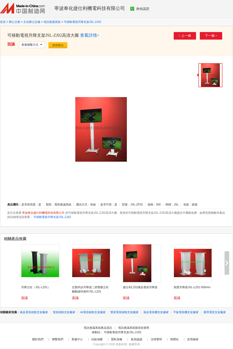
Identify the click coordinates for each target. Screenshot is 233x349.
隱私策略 (116, 339)
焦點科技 (121, 344)
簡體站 (174, 339)
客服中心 (77, 339)
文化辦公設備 (31, 22)
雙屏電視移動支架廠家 (124, 312)
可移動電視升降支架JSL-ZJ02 (82, 22)
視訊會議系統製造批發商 (133, 327)
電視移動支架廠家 (64, 312)
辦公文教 (14, 22)
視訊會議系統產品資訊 (98, 327)
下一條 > (211, 35)
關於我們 (38, 339)
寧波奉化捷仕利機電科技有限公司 (89, 8)
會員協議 (136, 339)
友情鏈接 (192, 339)
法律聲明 (156, 339)
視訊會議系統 (52, 22)
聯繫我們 (57, 339)
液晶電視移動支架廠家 (34, 312)
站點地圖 (97, 339)
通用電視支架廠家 (214, 312)
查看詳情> (89, 35)
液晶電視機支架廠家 (156, 312)
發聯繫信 (58, 45)
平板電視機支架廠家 (186, 312)
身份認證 (139, 9)
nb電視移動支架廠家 (93, 312)
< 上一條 (185, 35)
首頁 (3, 22)
